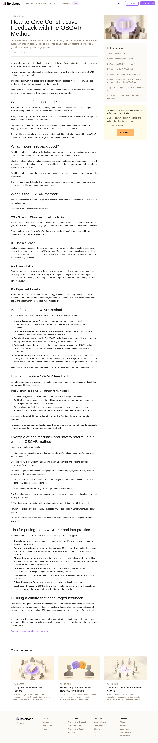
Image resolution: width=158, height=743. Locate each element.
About (122, 722)
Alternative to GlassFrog (77, 729)
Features (29, 3)
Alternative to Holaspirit (77, 722)
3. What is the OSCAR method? (121, 64)
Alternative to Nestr (75, 725)
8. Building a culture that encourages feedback (123, 96)
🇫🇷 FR (120, 3)
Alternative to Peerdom (76, 732)
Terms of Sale (125, 736)
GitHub (20, 723)
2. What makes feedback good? (120, 59)
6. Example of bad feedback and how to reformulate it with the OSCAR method (124, 80)
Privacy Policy (125, 732)
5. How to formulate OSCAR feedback (123, 74)
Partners (123, 725)
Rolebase (14, 16)
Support (97, 732)
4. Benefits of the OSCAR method (121, 69)
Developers (98, 725)
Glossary (97, 729)
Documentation (64, 3)
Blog (75, 3)
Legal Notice (125, 729)
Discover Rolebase (115, 126)
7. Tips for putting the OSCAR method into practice (125, 88)
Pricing (52, 3)
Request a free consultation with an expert (29, 631)
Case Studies (41, 3)
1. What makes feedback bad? (120, 54)
